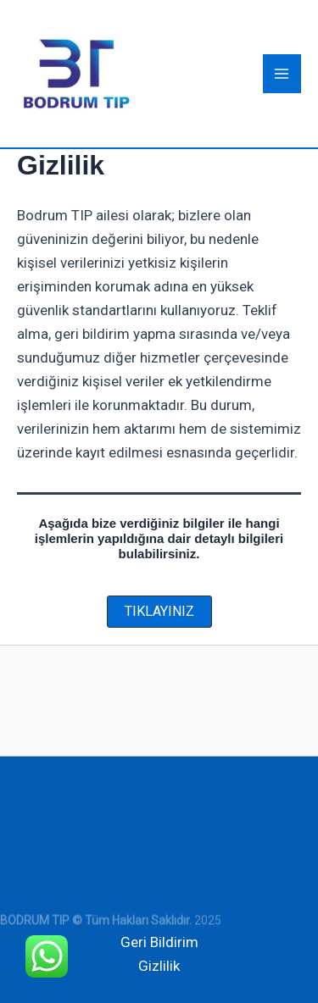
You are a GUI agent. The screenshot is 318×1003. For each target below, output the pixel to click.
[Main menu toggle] (282, 73)
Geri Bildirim (159, 942)
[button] (159, 612)
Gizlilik (159, 965)
